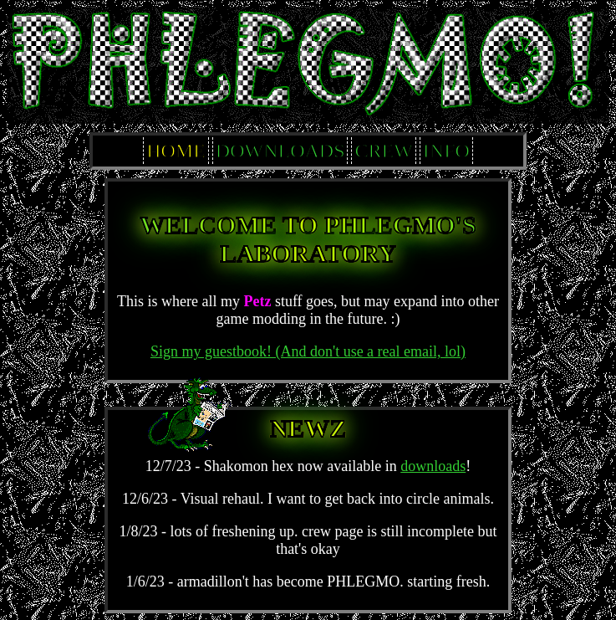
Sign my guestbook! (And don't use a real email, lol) (308, 351)
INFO (446, 150)
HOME (176, 150)
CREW (383, 150)
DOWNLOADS (280, 150)
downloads (433, 466)
